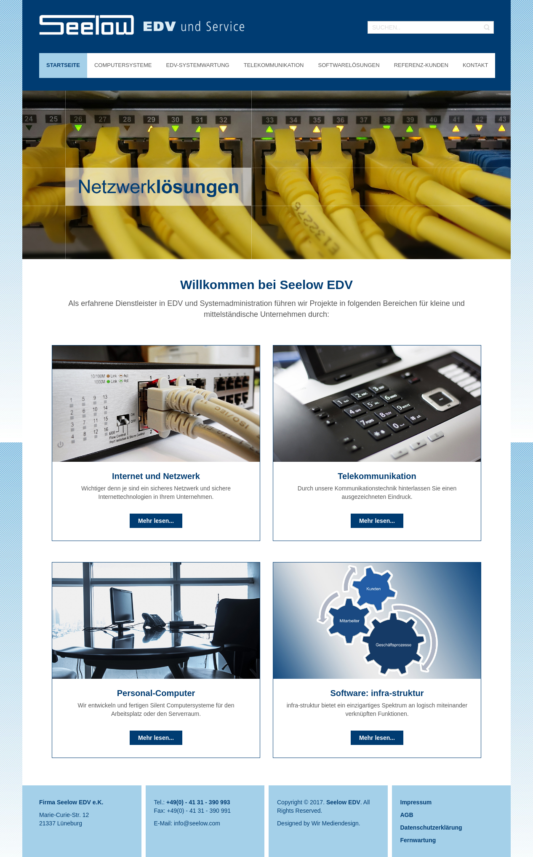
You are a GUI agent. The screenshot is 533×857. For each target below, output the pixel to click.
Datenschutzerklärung (431, 827)
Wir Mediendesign (335, 823)
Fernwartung (418, 840)
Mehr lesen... (156, 520)
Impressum (416, 802)
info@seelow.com (197, 823)
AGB (406, 814)
